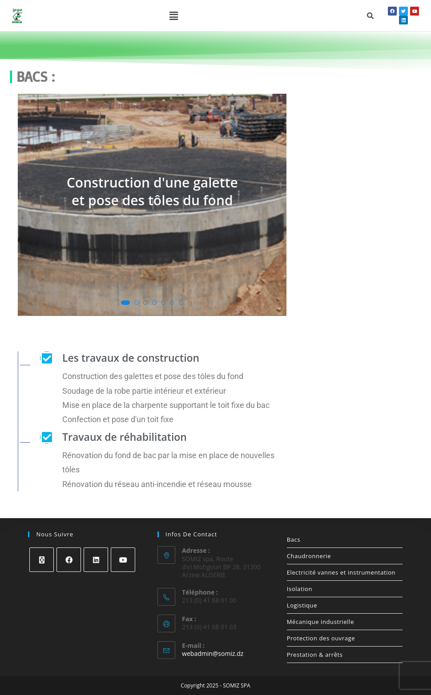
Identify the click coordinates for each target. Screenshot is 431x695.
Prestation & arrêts (315, 655)
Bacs (293, 539)
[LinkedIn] (96, 559)
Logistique (302, 605)
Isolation (299, 589)
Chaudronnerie (309, 556)
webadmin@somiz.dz (212, 653)
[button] (173, 15)
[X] (41, 559)
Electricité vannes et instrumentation (341, 572)
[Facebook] (68, 559)
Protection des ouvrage (321, 638)
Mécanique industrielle (320, 622)
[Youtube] (123, 559)
